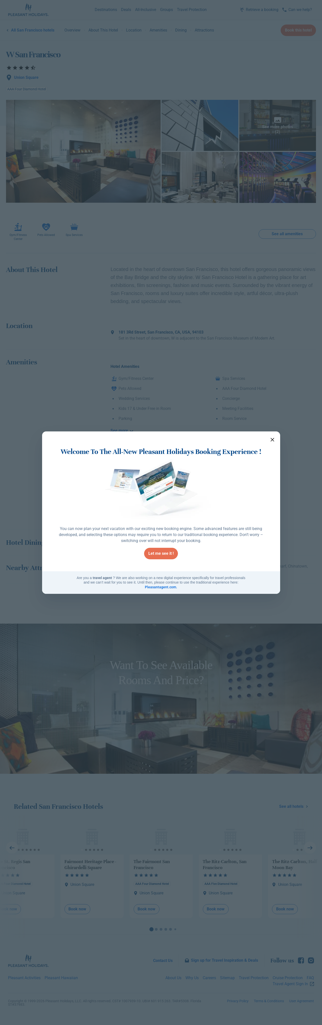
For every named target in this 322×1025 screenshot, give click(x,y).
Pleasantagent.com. (161, 587)
